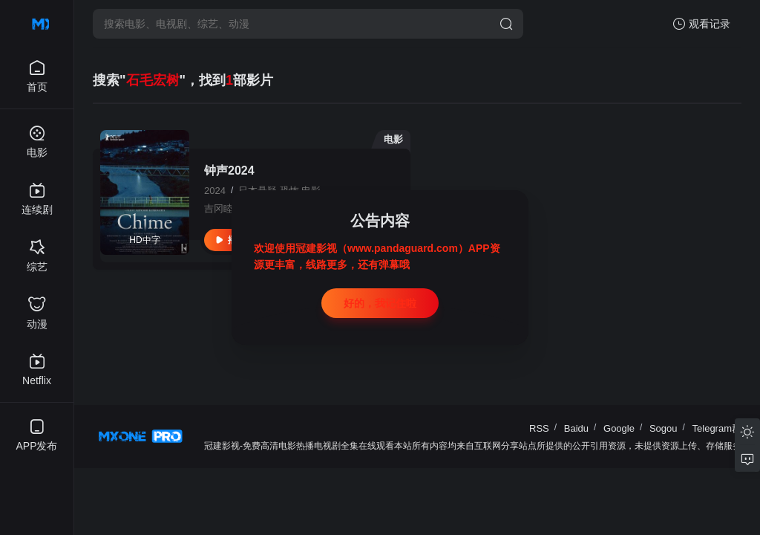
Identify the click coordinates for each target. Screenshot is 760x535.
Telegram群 (716, 428)
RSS (539, 428)
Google (619, 428)
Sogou (663, 428)
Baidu (576, 428)
